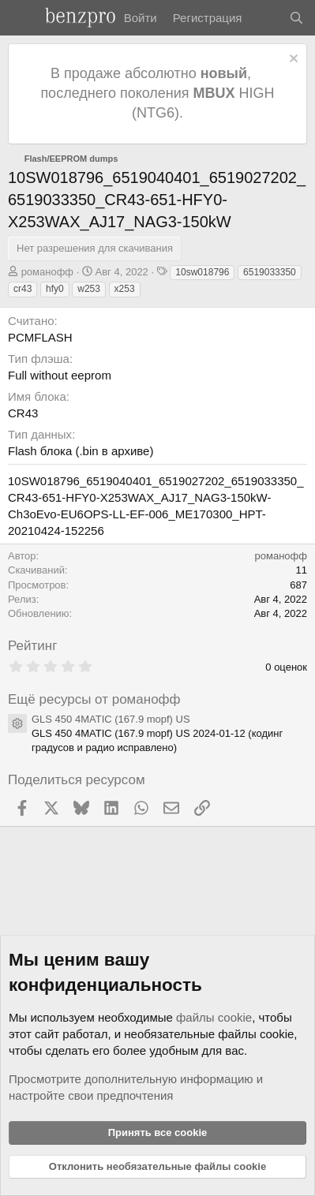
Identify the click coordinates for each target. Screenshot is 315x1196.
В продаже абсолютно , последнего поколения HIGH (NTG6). (157, 93)
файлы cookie (214, 1017)
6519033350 (269, 272)
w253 (88, 288)
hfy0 (55, 288)
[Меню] (21, 18)
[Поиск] (296, 17)
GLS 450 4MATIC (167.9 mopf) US (111, 719)
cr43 (22, 288)
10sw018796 (202, 272)
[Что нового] (264, 17)
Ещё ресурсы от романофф (94, 699)
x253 (124, 288)
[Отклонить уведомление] (291, 60)
